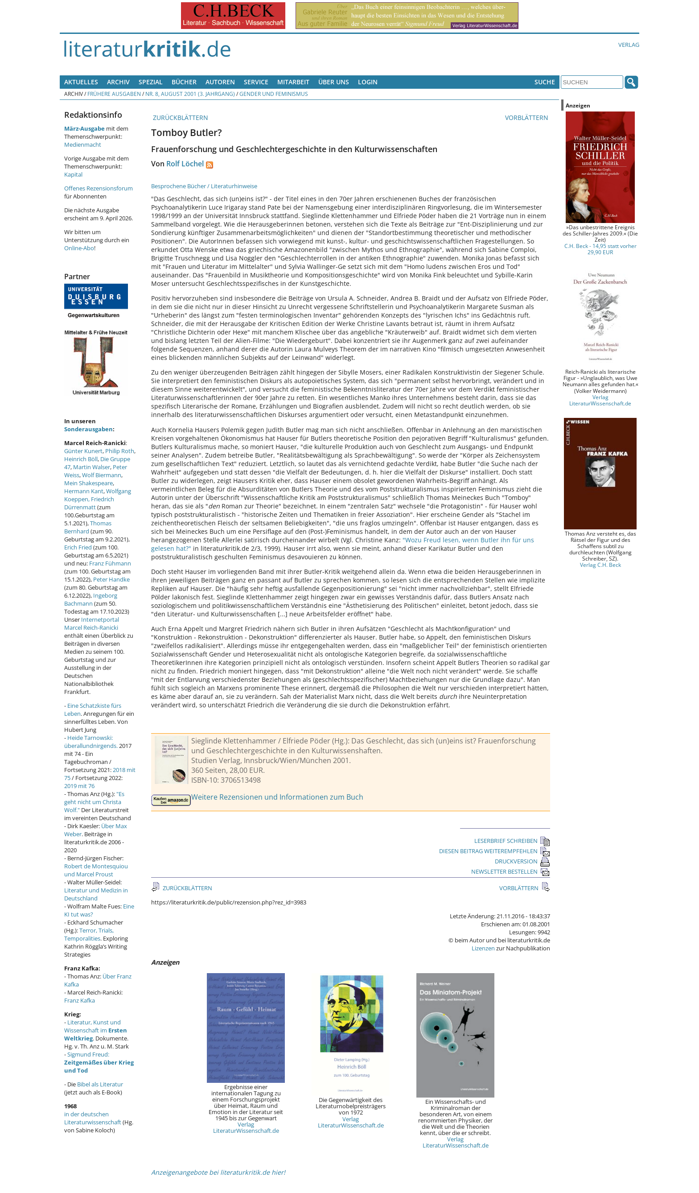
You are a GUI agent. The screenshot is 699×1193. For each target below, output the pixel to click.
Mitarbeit (293, 82)
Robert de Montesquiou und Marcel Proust (96, 870)
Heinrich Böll (81, 459)
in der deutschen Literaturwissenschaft (92, 1118)
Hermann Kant (83, 491)
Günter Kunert (83, 451)
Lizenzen (483, 948)
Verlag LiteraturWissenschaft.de (246, 1127)
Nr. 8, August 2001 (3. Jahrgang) (190, 93)
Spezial (151, 82)
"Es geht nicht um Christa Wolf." (94, 802)
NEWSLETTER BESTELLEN (510, 871)
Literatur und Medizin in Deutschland (96, 894)
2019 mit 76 (79, 786)
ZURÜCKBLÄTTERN (179, 117)
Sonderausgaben (88, 429)
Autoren (220, 82)
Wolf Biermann (101, 475)
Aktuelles (81, 82)
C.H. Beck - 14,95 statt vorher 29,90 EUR (600, 249)
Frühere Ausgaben (114, 93)
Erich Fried (78, 547)
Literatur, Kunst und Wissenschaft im (95, 1030)
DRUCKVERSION (522, 861)
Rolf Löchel (185, 164)
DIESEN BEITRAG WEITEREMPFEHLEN (494, 851)
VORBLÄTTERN (527, 117)
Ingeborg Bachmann (90, 599)
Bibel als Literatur (100, 1084)
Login (368, 82)
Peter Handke (111, 579)
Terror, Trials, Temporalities (89, 934)
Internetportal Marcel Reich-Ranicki (91, 623)
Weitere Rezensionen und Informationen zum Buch (277, 797)
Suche (545, 82)
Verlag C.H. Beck (600, 564)
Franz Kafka (79, 1000)
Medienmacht (82, 144)
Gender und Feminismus (273, 93)
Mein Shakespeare (88, 483)
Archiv (118, 82)
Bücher (184, 82)
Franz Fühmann (110, 563)
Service (256, 82)
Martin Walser (91, 467)
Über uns (333, 82)
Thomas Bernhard (87, 527)
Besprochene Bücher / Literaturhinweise (204, 186)
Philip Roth (119, 451)
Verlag (628, 45)
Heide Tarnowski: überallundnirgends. (91, 742)
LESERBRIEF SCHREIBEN (512, 841)
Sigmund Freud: (99, 1062)
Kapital (73, 174)
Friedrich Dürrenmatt (89, 503)
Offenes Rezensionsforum (98, 188)
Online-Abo (79, 248)
